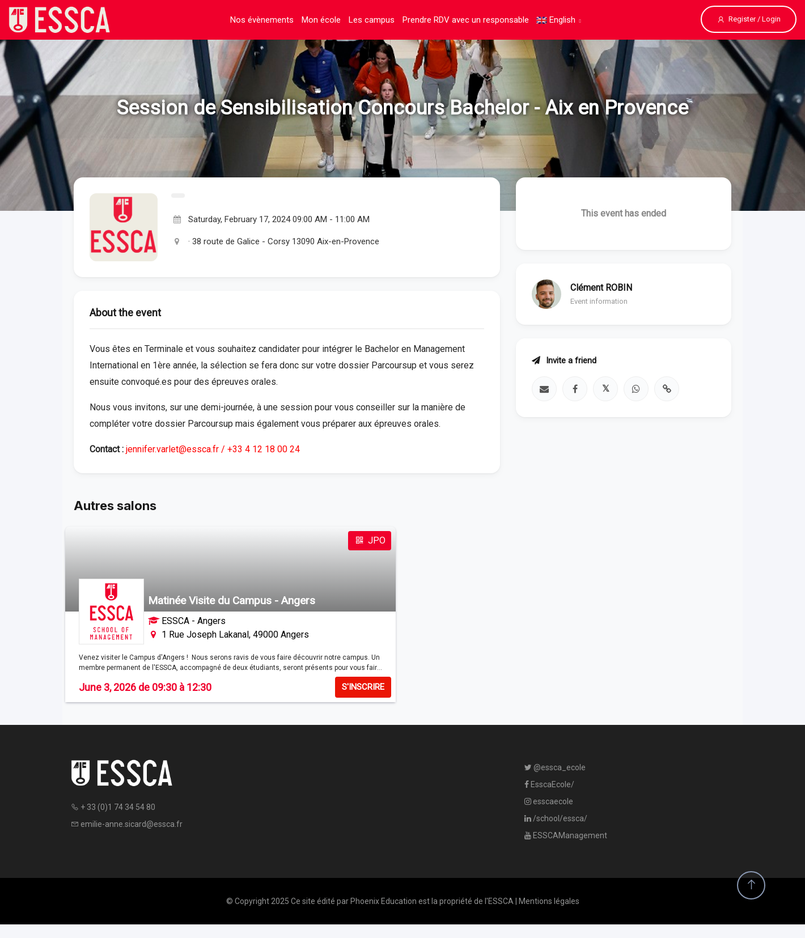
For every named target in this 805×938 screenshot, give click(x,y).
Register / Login (749, 19)
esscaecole (548, 801)
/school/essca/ (555, 818)
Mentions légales (549, 901)
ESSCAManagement (565, 835)
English (556, 20)
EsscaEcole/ (549, 784)
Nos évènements (262, 20)
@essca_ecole (555, 767)
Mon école (321, 20)
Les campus (372, 20)
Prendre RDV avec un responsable (465, 20)
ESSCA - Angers (194, 621)
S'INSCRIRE (363, 687)
